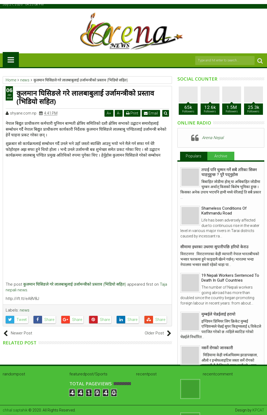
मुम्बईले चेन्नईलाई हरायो (218, 314)
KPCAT (258, 410)
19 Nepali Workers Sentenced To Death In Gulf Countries (230, 278)
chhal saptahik (15, 410)
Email (151, 113)
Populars (193, 156)
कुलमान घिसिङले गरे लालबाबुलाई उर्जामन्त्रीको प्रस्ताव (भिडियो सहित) (74, 284)
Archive (220, 156)
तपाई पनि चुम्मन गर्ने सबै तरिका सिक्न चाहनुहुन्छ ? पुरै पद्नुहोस (229, 172)
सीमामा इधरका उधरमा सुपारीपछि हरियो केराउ (214, 246)
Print (132, 113)
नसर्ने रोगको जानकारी (217, 347)
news (24, 310)
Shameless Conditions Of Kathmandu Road (224, 211)
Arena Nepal (213, 137)
